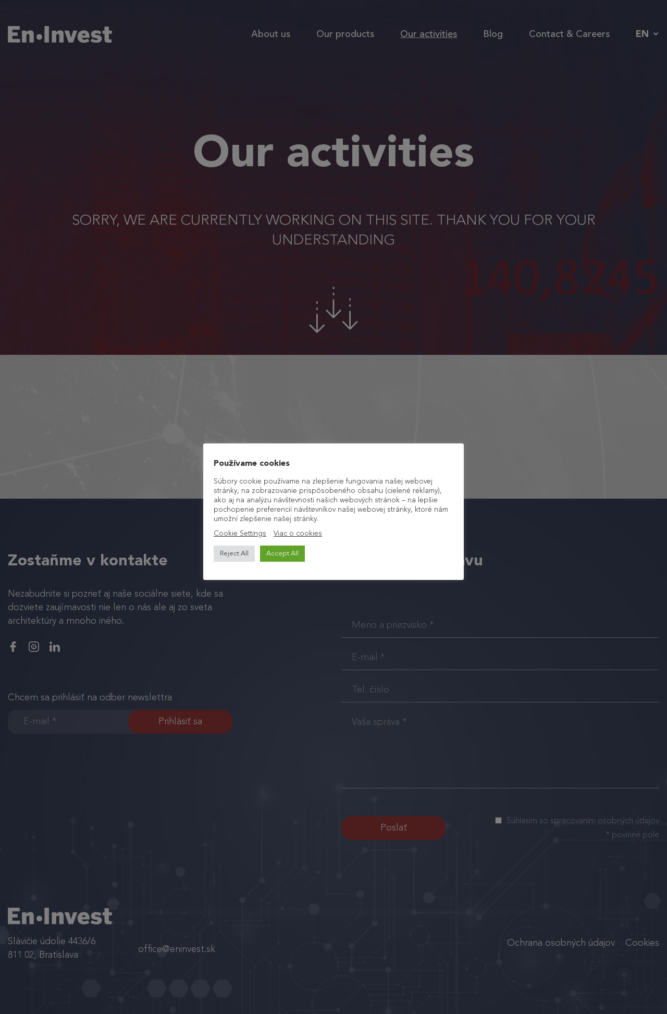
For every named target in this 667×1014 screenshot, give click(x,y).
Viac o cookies (298, 533)
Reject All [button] (234, 553)
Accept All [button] (282, 553)
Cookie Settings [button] (240, 533)
